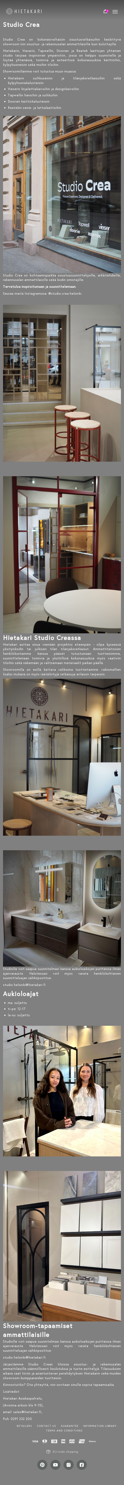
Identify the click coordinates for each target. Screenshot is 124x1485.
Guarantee (69, 1425)
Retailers (24, 1425)
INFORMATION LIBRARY (100, 1425)
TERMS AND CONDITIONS (64, 1430)
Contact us (46, 1425)
